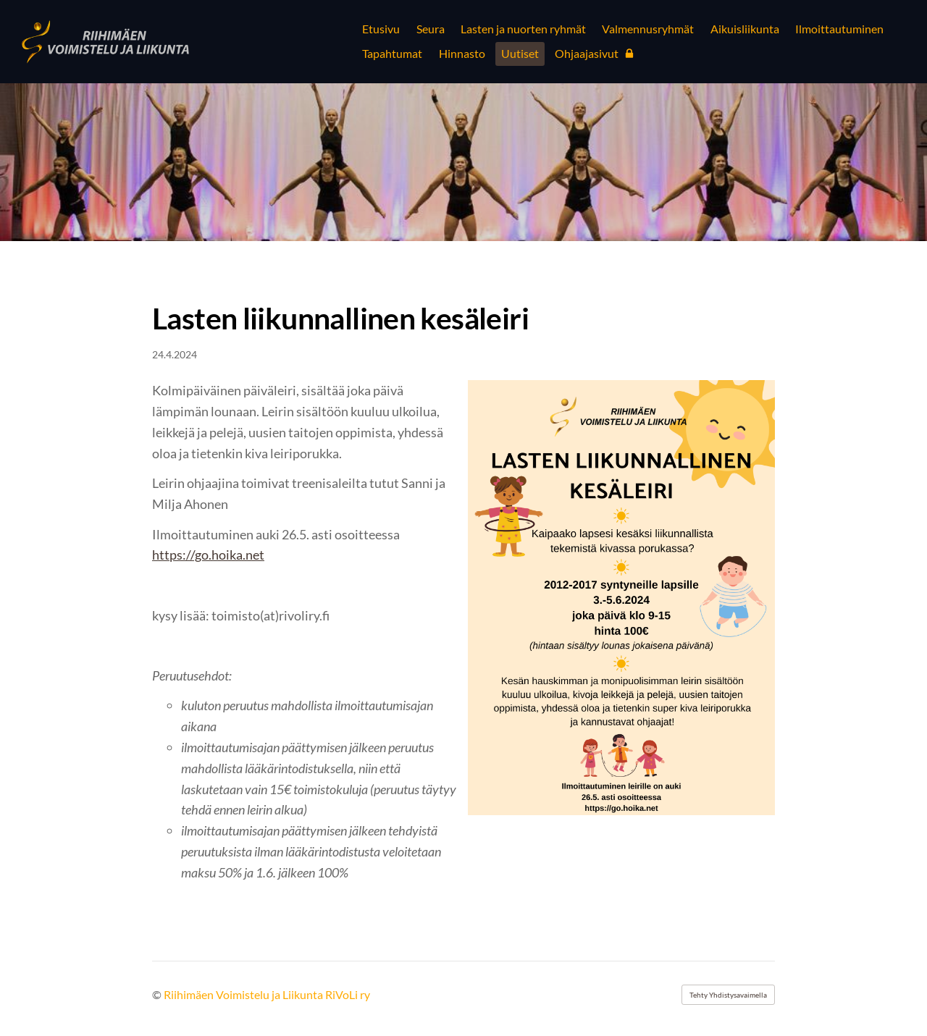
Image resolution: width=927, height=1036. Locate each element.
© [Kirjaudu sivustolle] (158, 994)
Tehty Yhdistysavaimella (728, 994)
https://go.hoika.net (208, 555)
